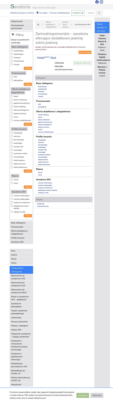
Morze (13, 259)
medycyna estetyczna (22, 202)
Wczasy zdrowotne (19, 321)
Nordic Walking (20, 106)
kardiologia (18, 143)
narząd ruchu (19, 146)
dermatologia (19, 140)
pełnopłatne (18, 80)
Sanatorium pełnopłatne (16, 305)
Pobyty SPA (16, 329)
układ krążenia (19, 160)
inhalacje (17, 57)
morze (16, 180)
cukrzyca (17, 136)
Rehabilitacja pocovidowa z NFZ (19, 365)
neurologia (18, 150)
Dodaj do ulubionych (82, 63)
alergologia (18, 133)
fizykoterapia (18, 51)
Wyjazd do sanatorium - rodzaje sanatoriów (21, 335)
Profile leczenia (17, 238)
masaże (16, 64)
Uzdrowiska (16, 317)
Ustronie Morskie (43, 206)
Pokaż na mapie (85, 52)
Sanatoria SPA (17, 242)
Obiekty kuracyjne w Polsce (22, 13)
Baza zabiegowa (18, 222)
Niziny (13, 263)
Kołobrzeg (40, 204)
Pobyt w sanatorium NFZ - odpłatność (20, 298)
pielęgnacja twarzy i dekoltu (21, 207)
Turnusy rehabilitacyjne (60, 13)
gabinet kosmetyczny (22, 103)
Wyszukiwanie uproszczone (17, 27)
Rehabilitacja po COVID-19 (18, 372)
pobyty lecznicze (20, 113)
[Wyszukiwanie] (99, 13)
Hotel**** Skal (46, 58)
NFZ (15, 77)
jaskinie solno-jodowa (65, 24)
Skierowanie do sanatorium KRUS (19, 291)
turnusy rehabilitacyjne (22, 120)
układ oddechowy (20, 167)
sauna (16, 117)
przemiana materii (20, 153)
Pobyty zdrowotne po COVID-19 (20, 379)
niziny (16, 183)
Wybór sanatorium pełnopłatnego (19, 312)
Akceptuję (82, 395)
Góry (13, 250)
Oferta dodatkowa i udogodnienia (19, 232)
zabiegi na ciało (19, 212)
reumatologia (19, 157)
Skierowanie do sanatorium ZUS (18, 284)
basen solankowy (20, 100)
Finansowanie (17, 227)
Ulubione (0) (77, 13)
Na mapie (41, 13)
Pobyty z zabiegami (19, 325)
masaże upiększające (22, 199)
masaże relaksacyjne (21, 196)
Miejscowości (17, 21)
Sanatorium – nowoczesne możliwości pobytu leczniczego (19, 345)
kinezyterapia (19, 61)
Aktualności (16, 384)
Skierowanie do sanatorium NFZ (18, 277)
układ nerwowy (20, 164)
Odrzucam (96, 395)
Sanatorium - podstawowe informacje (16, 356)
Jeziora (14, 255)
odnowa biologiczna (21, 110)
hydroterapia (18, 54)
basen (16, 96)
